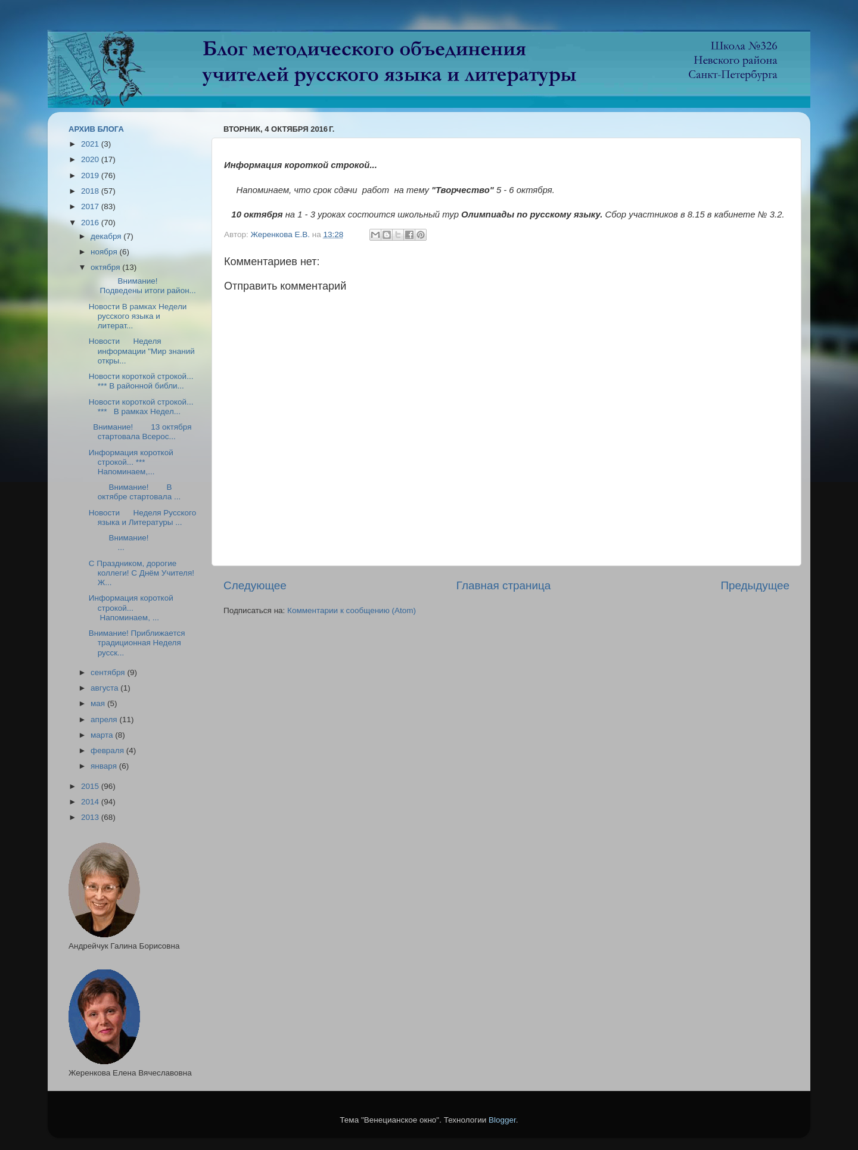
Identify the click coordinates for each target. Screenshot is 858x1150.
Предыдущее (754, 585)
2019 (91, 175)
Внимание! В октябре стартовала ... (135, 492)
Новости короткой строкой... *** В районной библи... (141, 381)
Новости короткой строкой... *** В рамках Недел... (141, 406)
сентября (109, 672)
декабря (107, 236)
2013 (91, 817)
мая (99, 703)
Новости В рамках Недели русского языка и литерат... (138, 316)
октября (106, 267)
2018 (91, 191)
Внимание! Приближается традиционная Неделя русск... (137, 643)
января (105, 766)
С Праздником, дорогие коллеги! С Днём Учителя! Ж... (141, 573)
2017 (91, 206)
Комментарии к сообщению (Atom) (351, 610)
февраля (108, 750)
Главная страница (503, 585)
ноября (105, 251)
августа (105, 687)
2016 (91, 222)
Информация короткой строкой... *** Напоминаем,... (131, 462)
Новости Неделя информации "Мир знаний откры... (142, 351)
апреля (105, 719)
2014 (91, 801)
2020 (91, 159)
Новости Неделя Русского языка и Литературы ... (142, 517)
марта (103, 735)
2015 (91, 786)
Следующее (255, 585)
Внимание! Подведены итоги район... (142, 285)
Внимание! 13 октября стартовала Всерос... (140, 431)
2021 (91, 143)
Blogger (502, 1119)
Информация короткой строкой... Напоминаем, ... (131, 607)
